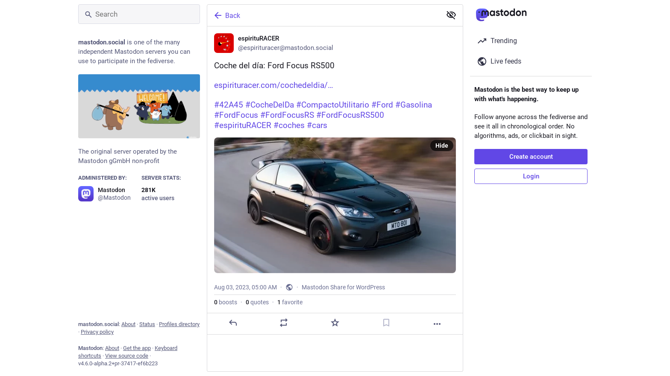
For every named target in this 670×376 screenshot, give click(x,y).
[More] (437, 324)
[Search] (139, 14)
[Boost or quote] (284, 323)
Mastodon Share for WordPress (343, 287)
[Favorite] (335, 323)
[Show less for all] (451, 15)
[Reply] (233, 323)
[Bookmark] (386, 323)
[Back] (323, 15)
